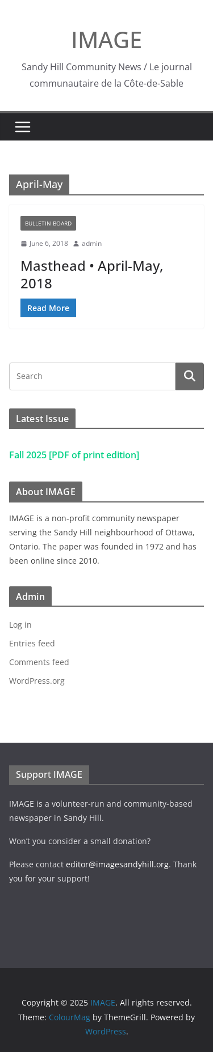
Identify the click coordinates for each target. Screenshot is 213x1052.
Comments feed (39, 662)
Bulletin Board (48, 223)
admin (92, 243)
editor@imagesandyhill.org (117, 864)
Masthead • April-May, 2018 (91, 274)
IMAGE (106, 39)
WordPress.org (37, 680)
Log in (20, 624)
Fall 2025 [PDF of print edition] (74, 455)
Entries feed (32, 643)
